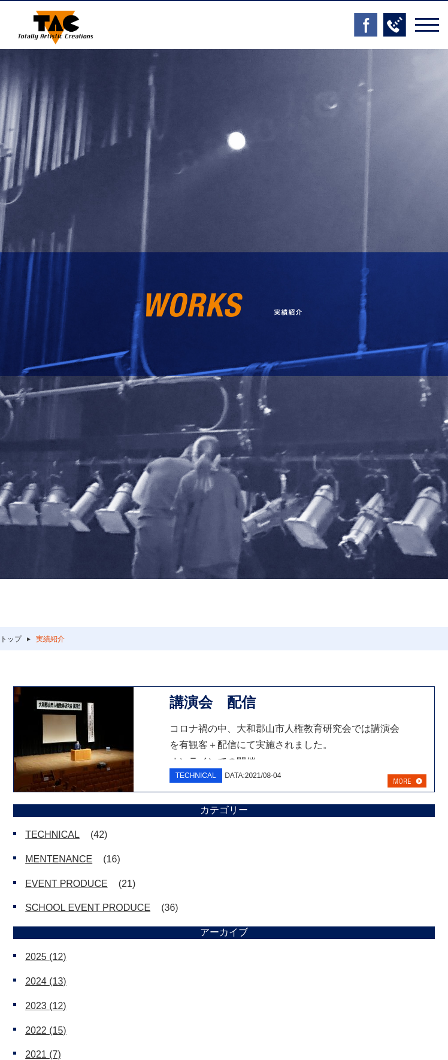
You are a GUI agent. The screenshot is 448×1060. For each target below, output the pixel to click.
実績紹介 (50, 639)
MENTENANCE (58, 859)
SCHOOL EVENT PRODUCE (87, 907)
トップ (11, 639)
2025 (45, 957)
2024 (45, 981)
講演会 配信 (212, 702)
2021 (43, 1054)
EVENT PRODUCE (66, 884)
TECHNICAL (52, 834)
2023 (45, 1006)
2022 (45, 1030)
